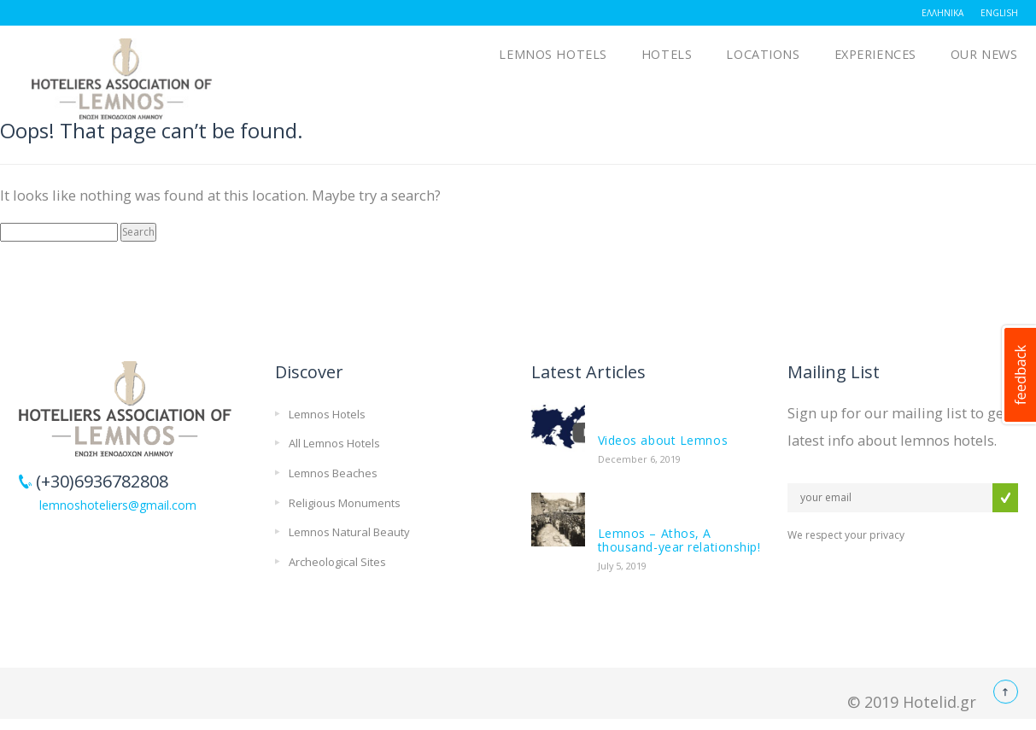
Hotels (666, 54)
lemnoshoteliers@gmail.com (117, 505)
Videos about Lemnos (663, 440)
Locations (762, 54)
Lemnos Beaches (333, 473)
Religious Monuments (345, 503)
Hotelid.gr (939, 702)
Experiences (875, 54)
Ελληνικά (942, 13)
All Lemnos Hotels (334, 443)
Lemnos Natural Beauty (349, 532)
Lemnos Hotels (553, 54)
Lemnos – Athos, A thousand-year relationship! (679, 540)
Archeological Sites (337, 561)
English (999, 13)
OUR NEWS (984, 54)
